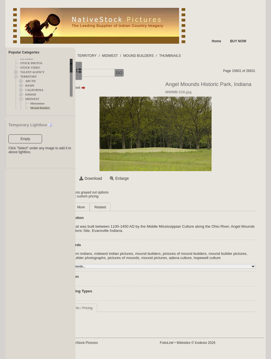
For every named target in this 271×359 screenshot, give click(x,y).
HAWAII (30, 94)
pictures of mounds (201, 258)
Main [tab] (102, 207)
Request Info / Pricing (114, 312)
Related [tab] (138, 207)
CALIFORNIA (34, 90)
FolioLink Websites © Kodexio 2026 (205, 347)
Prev (102, 88)
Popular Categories (23, 52)
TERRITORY (28, 76)
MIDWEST (32, 99)
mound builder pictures (117, 258)
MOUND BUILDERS (176, 56)
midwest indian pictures (151, 253)
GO (157, 73)
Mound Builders (40, 107)
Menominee (37, 103)
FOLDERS (102, 56)
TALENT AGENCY (32, 72)
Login (98, 192)
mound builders (186, 253)
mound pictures (232, 258)
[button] (95, 73)
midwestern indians (114, 253)
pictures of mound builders (222, 253)
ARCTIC (30, 81)
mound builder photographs (161, 258)
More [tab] (119, 207)
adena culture (109, 262)
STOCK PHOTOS (31, 63)
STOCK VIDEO (30, 67)
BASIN (29, 85)
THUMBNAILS (208, 56)
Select (103, 178)
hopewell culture (136, 262)
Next (117, 88)
